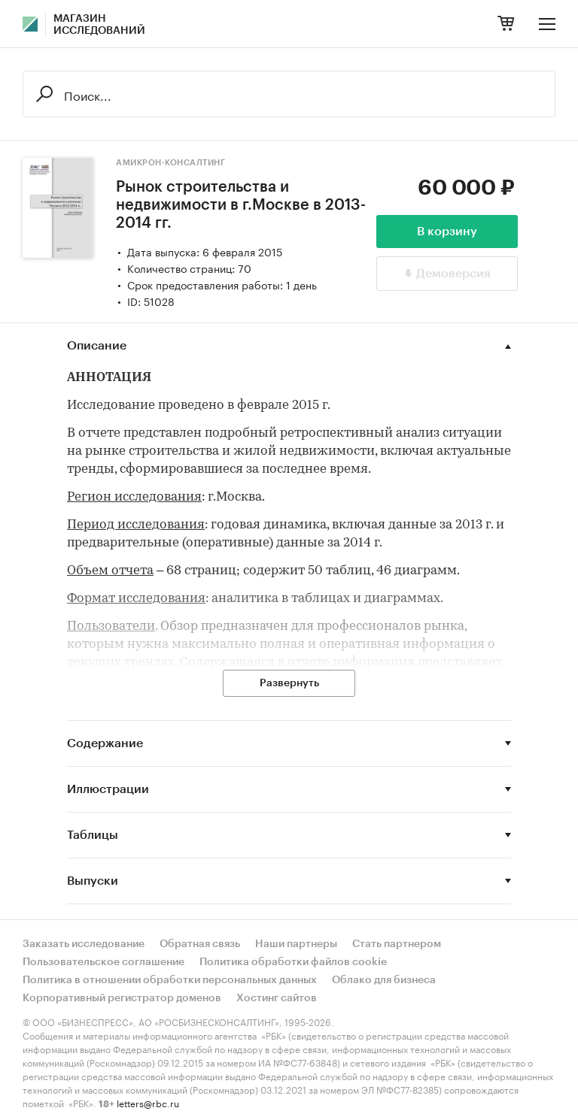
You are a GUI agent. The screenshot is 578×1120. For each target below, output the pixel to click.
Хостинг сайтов (276, 998)
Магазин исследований (99, 25)
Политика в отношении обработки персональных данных (170, 980)
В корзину (447, 232)
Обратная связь (200, 944)
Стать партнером (396, 944)
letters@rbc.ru (148, 1102)
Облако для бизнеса (384, 980)
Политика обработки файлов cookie (293, 962)
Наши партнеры (296, 944)
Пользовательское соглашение (103, 962)
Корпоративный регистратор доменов (122, 998)
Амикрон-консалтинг (170, 163)
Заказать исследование (83, 944)
